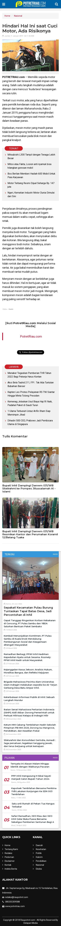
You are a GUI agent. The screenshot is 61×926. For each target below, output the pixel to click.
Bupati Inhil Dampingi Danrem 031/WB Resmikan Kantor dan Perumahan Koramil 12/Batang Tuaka (30, 534)
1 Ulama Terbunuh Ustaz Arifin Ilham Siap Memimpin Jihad (29, 413)
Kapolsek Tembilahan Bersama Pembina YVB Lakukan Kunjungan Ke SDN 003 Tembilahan (33, 791)
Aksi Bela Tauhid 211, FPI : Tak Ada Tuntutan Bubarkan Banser (31, 384)
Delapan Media (30, 923)
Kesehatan (41, 849)
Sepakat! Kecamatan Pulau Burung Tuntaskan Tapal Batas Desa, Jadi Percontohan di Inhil (28, 611)
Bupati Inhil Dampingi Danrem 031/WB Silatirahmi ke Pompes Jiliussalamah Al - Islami (29, 488)
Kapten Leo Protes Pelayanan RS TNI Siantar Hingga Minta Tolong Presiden (31, 394)
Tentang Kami (11, 849)
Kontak (8, 865)
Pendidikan (41, 861)
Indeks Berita (11, 869)
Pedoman (9, 857)
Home (7, 16)
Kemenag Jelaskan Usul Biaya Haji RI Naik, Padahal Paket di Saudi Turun (30, 403)
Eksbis (39, 869)
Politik (39, 853)
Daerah (39, 845)
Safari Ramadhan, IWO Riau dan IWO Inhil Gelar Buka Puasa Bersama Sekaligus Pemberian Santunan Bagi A (32, 819)
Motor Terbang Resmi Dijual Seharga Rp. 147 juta (31, 185)
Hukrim (39, 857)
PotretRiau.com (31, 336)
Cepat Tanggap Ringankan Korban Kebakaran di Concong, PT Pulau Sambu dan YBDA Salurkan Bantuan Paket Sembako (30, 623)
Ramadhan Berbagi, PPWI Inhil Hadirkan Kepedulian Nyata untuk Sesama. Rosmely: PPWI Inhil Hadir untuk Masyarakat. (27, 657)
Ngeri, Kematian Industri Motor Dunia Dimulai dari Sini (31, 194)
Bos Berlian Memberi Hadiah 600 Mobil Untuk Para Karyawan (31, 175)
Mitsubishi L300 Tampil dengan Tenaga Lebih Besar (31, 156)
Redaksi (8, 853)
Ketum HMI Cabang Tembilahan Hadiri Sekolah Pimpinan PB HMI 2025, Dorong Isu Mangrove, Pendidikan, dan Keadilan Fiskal (30, 727)
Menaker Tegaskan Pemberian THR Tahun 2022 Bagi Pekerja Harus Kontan (29, 375)
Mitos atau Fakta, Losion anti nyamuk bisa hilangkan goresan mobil (29, 166)
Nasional (18, 16)
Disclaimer (10, 861)
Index (55, 554)
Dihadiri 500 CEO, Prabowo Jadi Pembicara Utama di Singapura (30, 422)
